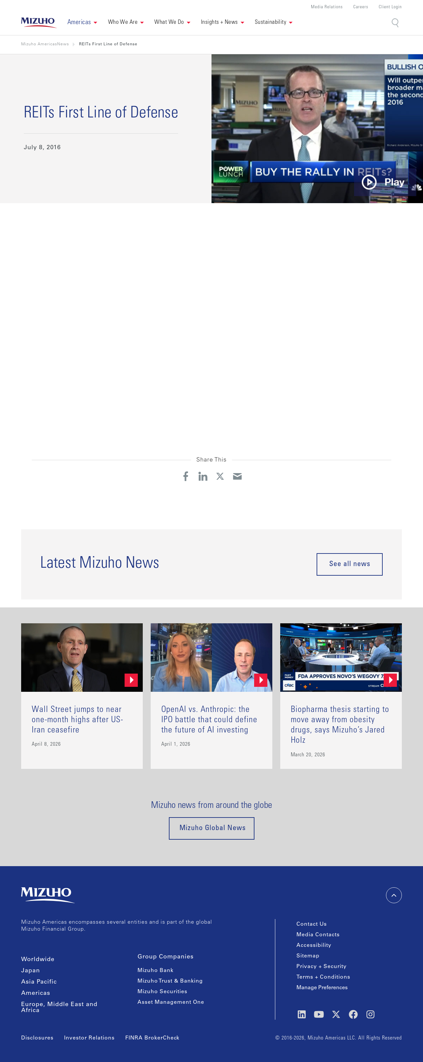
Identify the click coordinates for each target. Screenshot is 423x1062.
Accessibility (313, 945)
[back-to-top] (394, 895)
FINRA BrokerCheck (152, 1038)
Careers (360, 7)
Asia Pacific (39, 982)
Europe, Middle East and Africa (59, 1008)
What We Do (169, 22)
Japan (30, 971)
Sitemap (308, 956)
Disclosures (37, 1038)
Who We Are (123, 22)
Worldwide (38, 960)
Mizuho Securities (162, 992)
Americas (35, 993)
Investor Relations (89, 1038)
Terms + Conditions (323, 977)
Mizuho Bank (155, 970)
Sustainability (270, 22)
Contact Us (311, 924)
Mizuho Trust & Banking (170, 981)
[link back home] (39, 23)
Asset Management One (170, 1002)
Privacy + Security (321, 966)
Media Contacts (318, 935)
